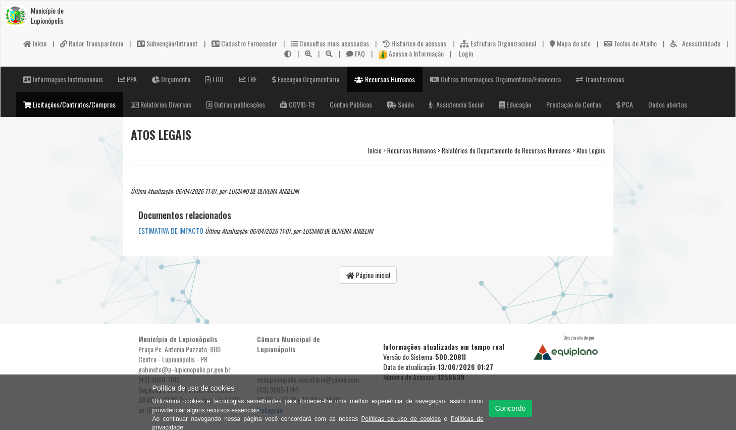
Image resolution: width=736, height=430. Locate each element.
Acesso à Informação (411, 53)
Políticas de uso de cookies (401, 418)
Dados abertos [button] (667, 104)
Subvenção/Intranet (167, 43)
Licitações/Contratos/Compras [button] (69, 104)
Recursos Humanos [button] (384, 79)
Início (34, 43)
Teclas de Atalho (630, 43)
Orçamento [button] (171, 79)
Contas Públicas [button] (351, 104)
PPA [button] (127, 79)
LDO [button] (214, 79)
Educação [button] (515, 104)
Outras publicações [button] (235, 104)
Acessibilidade (695, 43)
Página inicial (368, 275)
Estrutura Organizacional (498, 43)
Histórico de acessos (414, 43)
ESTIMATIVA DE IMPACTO (170, 230)
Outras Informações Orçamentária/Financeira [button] (495, 79)
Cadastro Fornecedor (244, 43)
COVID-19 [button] (297, 104)
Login (465, 53)
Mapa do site (570, 43)
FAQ (355, 53)
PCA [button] (624, 104)
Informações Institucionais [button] (63, 79)
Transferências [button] (600, 79)
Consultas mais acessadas (330, 43)
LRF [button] (248, 79)
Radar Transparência (91, 43)
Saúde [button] (400, 104)
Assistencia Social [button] (456, 104)
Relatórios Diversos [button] (161, 104)
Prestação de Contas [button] (573, 104)
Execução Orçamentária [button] (305, 79)
